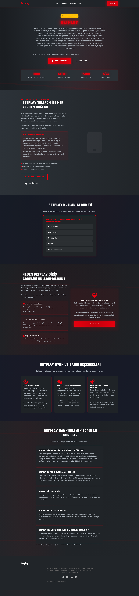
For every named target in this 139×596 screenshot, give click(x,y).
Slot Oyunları (52, 238)
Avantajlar (64, 3)
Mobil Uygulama (53, 244)
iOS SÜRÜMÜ (31, 183)
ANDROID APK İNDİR (34, 176)
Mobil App (73, 3)
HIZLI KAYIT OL (59, 60)
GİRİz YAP (81, 60)
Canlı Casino (52, 232)
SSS (80, 3)
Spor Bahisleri (53, 226)
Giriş (56, 3)
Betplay (113, 3)
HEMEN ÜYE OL (94, 324)
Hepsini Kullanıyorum (55, 250)
